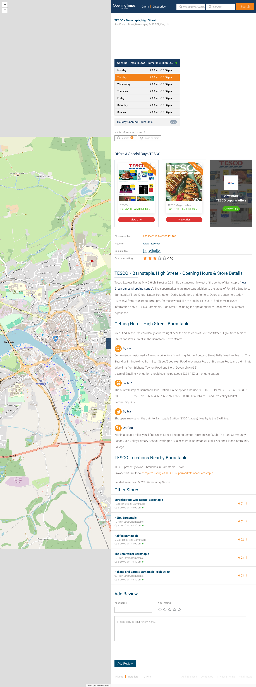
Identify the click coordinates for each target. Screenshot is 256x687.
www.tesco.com (152, 243)
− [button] (5, 10)
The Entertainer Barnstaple (131, 554)
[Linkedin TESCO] (159, 250)
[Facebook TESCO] (145, 250)
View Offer (136, 219)
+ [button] (5, 5)
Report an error (149, 138)
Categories (159, 6)
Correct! (125, 137)
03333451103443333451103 (159, 236)
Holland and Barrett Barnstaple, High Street (142, 571)
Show (173, 122)
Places (119, 676)
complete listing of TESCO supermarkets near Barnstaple (177, 473)
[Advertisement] (183, 47)
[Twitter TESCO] (150, 250)
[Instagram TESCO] (154, 250)
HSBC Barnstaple (125, 517)
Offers (145, 6)
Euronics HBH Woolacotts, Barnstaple (138, 499)
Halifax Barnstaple (126, 535)
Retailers (133, 676)
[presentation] (141, 653)
